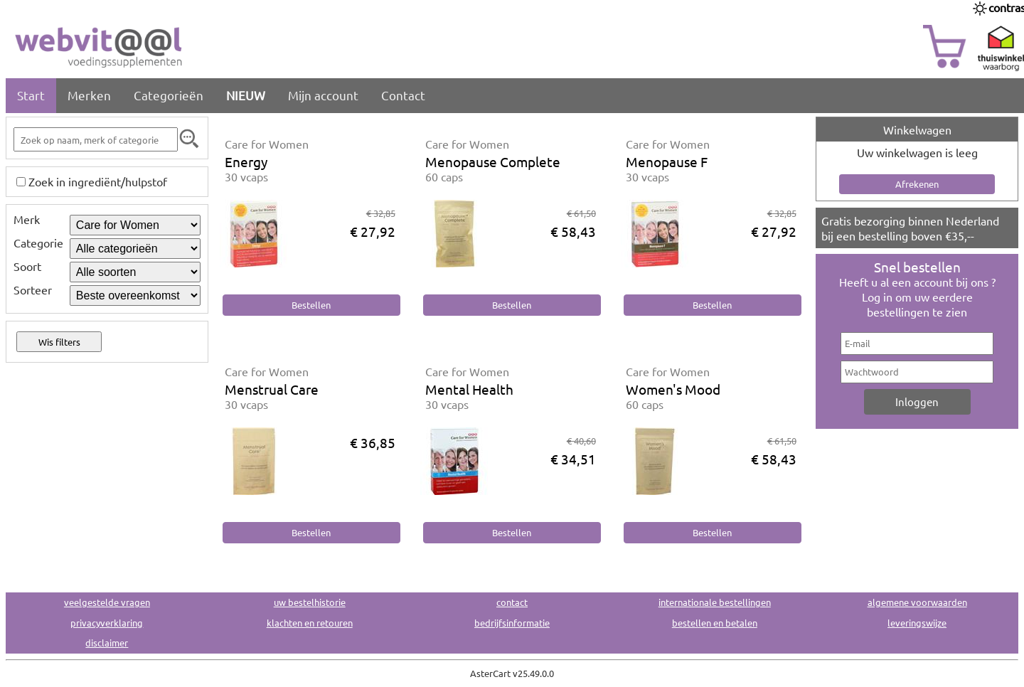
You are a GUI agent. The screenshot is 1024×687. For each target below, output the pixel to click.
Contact (403, 94)
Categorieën (168, 94)
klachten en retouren (310, 623)
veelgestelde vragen (107, 602)
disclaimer (106, 643)
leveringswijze (916, 623)
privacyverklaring (106, 623)
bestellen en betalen (714, 623)
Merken (89, 94)
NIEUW (245, 94)
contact (512, 602)
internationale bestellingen (714, 602)
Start (31, 94)
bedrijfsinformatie (512, 623)
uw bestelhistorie (310, 602)
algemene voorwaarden (917, 602)
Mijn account (323, 94)
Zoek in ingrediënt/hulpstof (97, 181)
